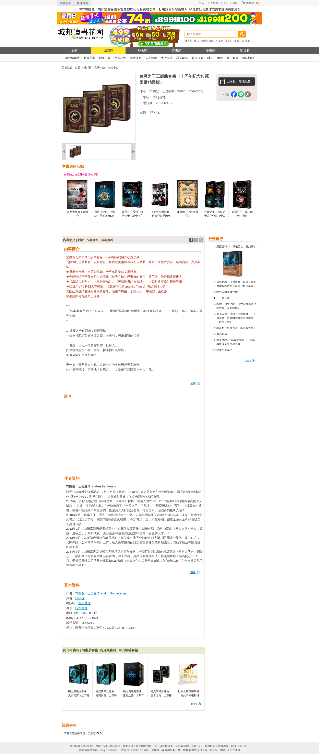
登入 (201, 2)
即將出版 (104, 58)
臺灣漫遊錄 (207, 41)
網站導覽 (114, 745)
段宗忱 (79, 598)
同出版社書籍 (128, 650)
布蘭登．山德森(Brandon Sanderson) (176, 91)
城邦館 (108, 50)
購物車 (252, 2)
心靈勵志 (182, 58)
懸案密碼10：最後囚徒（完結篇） (236, 246)
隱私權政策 (166, 745)
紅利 (224, 2)
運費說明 (65, 3)
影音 (81, 240)
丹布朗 (219, 41)
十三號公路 (223, 298)
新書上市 (89, 58)
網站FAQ (101, 745)
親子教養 (232, 58)
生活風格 (166, 58)
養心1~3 (239, 41)
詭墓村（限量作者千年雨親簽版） (236, 328)
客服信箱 (210, 745)
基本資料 (107, 240)
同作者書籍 (71, 650)
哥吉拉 (188, 41)
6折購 (233, 2)
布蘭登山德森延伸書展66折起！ (82, 174)
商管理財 (135, 58)
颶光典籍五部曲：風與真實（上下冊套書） (106, 695)
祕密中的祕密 (224, 350)
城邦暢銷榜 (72, 58)
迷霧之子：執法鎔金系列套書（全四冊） (214, 215)
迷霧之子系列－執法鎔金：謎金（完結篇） (132, 215)
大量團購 (128, 745)
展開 (195, 383)
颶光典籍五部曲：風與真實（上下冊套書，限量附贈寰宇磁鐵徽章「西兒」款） (236, 317)
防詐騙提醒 (182, 745)
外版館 (142, 50)
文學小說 (120, 58)
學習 (220, 58)
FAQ (99, 733)
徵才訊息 (88, 745)
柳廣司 (229, 41)
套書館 (176, 50)
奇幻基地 (159, 97)
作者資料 (92, 240)
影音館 (245, 50)
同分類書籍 (108, 650)
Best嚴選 (81, 608)
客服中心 (196, 745)
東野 (247, 41)
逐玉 (196, 41)
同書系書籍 (90, 650)
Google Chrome (107, 750)
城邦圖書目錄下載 (146, 745)
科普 (210, 58)
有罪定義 (221, 333)
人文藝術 (151, 58)
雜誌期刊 (248, 58)
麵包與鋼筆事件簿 (227, 291)
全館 (74, 50)
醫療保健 (197, 58)
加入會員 (213, 2)
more (250, 360)
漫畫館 (210, 50)
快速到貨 (82, 3)
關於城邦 (75, 745)
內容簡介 (69, 240)
